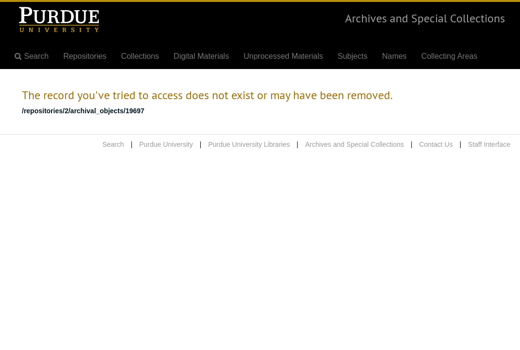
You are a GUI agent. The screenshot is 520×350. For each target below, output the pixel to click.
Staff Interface (489, 144)
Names (394, 56)
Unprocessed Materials (283, 56)
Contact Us (435, 144)
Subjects (352, 56)
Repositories (84, 56)
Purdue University (166, 144)
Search (113, 144)
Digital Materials (201, 56)
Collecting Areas (449, 56)
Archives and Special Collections (425, 18)
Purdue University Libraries (249, 144)
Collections (140, 56)
